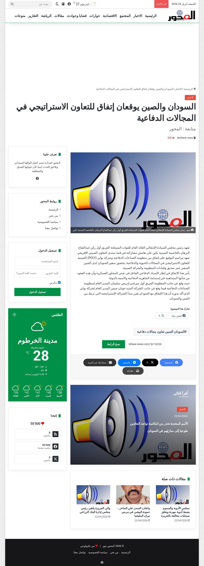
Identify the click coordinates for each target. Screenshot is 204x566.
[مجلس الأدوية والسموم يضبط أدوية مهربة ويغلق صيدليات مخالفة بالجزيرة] (173, 494)
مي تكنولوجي (87, 545)
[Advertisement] (102, 55)
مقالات (59, 16)
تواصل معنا (51, 228)
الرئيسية (151, 16)
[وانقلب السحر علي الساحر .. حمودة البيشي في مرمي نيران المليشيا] (133, 494)
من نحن (53, 215)
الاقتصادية (110, 16)
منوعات (20, 16)
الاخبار (137, 16)
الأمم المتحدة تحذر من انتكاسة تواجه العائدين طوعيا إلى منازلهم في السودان (160, 433)
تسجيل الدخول (37, 291)
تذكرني (54, 282)
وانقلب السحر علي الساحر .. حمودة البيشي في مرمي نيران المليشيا (133, 512)
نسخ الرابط (113, 344)
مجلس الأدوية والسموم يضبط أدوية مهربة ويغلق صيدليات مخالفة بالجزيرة (175, 512)
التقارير (33, 16)
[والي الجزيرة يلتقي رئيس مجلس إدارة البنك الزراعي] (93, 494)
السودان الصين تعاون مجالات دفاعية (161, 332)
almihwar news (185, 137)
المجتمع (125, 16)
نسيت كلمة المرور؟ (26, 273)
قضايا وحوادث (77, 16)
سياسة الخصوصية (47, 221)
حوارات (94, 16)
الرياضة (46, 16)
